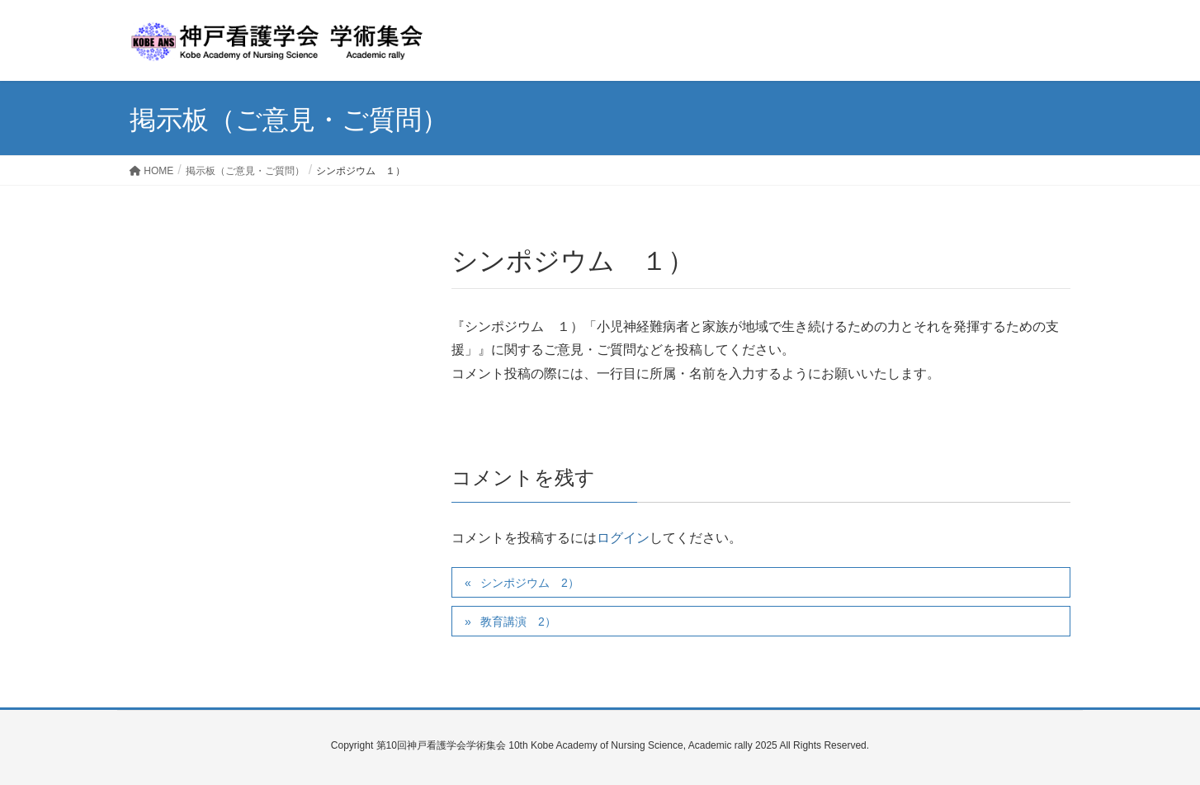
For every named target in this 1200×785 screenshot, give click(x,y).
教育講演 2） (518, 621)
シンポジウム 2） (529, 582)
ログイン (623, 538)
